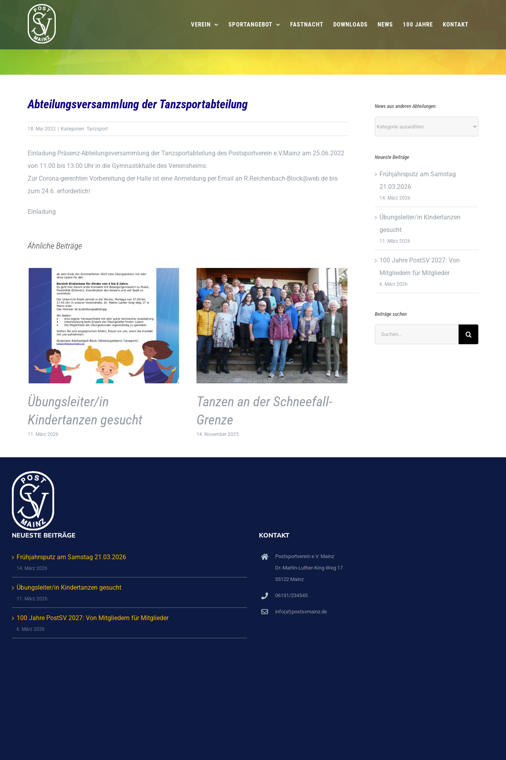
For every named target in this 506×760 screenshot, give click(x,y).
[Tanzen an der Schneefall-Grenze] (272, 271)
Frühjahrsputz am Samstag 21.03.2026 (71, 557)
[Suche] (468, 334)
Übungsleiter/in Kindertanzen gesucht (69, 587)
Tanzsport (97, 129)
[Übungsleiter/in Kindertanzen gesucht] (103, 271)
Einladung (42, 211)
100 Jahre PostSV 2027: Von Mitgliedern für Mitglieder (92, 618)
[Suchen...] (417, 334)
